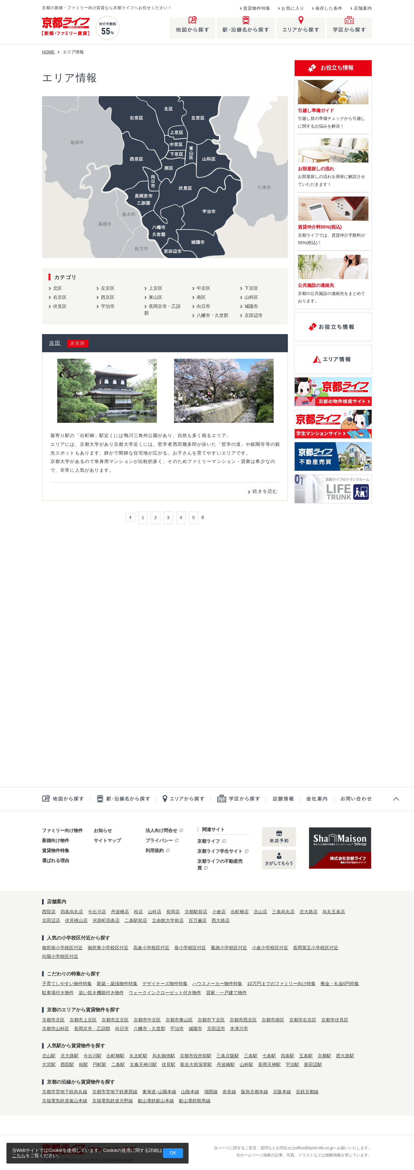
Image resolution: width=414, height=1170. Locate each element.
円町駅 (99, 1064)
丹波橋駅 (226, 1064)
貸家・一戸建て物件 (226, 992)
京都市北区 (53, 1019)
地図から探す (66, 799)
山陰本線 (190, 1091)
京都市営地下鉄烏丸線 (64, 1091)
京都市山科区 (55, 1028)
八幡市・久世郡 (212, 315)
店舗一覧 (283, 799)
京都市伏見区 (334, 1019)
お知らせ (103, 830)
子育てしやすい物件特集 (67, 983)
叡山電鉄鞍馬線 (195, 1100)
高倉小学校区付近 (151, 947)
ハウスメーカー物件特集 (217, 983)
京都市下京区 (211, 1019)
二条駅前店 (136, 920)
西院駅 (67, 1064)
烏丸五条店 (333, 911)
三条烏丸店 (283, 911)
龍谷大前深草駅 (196, 1064)
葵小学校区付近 (190, 947)
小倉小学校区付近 (270, 947)
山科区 (251, 297)
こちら (19, 1155)
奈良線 (229, 1091)
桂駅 (83, 1064)
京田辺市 (254, 315)
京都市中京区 (147, 1019)
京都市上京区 (83, 1019)
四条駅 (287, 1055)
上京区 (155, 288)
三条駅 (250, 1055)
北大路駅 (69, 1055)
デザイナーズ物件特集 (165, 983)
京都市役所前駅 (196, 1055)
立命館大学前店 (168, 920)
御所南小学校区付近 (62, 947)
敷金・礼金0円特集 (340, 983)
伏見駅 (168, 1064)
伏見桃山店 (76, 920)
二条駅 (118, 1064)
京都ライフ (208, 841)
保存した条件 (329, 8)
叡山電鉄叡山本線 (156, 1100)
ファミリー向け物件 (62, 830)
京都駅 (324, 1055)
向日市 (203, 306)
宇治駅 (292, 1064)
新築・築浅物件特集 (117, 983)
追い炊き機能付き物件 (101, 992)
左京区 (107, 288)
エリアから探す (183, 799)
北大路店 (309, 911)
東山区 (155, 297)
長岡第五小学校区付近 (315, 947)
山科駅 (246, 1064)
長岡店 (173, 911)
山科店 (154, 911)
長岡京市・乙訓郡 (92, 1028)
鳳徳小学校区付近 (229, 947)
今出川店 (97, 911)
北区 (57, 288)
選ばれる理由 (55, 860)
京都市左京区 (115, 1019)
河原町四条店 (106, 920)
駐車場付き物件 (58, 992)
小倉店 (219, 911)
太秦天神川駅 (143, 1064)
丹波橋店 (120, 911)
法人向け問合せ (161, 830)
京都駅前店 (196, 911)
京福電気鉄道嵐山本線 (64, 1100)
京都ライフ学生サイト (220, 851)
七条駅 (269, 1055)
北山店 (260, 911)
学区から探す (238, 799)
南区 (201, 297)
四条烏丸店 (71, 911)
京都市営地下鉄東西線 (114, 1091)
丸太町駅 (138, 1055)
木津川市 (239, 1028)
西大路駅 (345, 1055)
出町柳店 (240, 911)
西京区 (107, 297)
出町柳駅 (115, 1055)
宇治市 (107, 306)
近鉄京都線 (307, 1091)
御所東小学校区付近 (108, 947)
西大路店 (221, 920)
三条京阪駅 (227, 1055)
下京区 (251, 288)
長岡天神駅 (269, 1064)
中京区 (203, 288)
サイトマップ (107, 840)
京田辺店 (51, 920)
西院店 (49, 911)
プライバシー (159, 840)
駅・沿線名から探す (123, 799)
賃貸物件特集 (257, 8)
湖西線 (211, 1091)
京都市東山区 (179, 1019)
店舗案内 (363, 8)
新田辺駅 (313, 1064)
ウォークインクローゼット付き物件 (165, 992)
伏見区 (60, 306)
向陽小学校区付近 (60, 956)
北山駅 (49, 1055)
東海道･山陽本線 (159, 1091)
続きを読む (265, 491)
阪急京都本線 (254, 1091)
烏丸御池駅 (163, 1055)
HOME (48, 52)
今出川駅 (92, 1055)
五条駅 (306, 1055)
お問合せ (353, 799)
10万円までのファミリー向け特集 (281, 983)
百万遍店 (198, 920)
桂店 (138, 911)
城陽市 (251, 306)
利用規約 (155, 850)
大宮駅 (49, 1064)
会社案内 (317, 799)
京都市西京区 (243, 1019)
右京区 (60, 297)
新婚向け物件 (55, 840)
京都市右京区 (302, 1019)
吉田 (55, 343)
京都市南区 (273, 1019)
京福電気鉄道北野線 (112, 1100)
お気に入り (292, 8)
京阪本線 (282, 1091)
